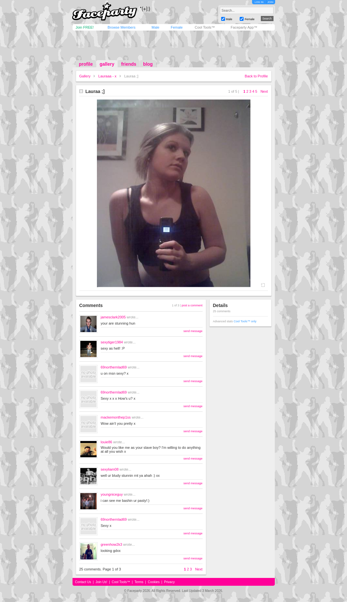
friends (128, 64)
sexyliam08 (110, 469)
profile (86, 64)
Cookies (154, 582)
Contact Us (83, 582)
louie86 (106, 442)
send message (193, 331)
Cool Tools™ (205, 27)
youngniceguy (112, 494)
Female (177, 27)
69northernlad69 (114, 367)
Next (264, 91)
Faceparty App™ (244, 27)
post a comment (191, 305)
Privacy (169, 582)
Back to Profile (256, 76)
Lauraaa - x (107, 76)
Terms (139, 582)
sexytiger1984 (112, 342)
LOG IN (259, 2)
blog (148, 64)
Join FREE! (85, 27)
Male (155, 27)
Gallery (85, 76)
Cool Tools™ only (245, 321)
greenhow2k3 (111, 544)
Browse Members (122, 27)
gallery (107, 64)
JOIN (270, 2)
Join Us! (101, 582)
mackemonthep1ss (116, 417)
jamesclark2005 (113, 317)
